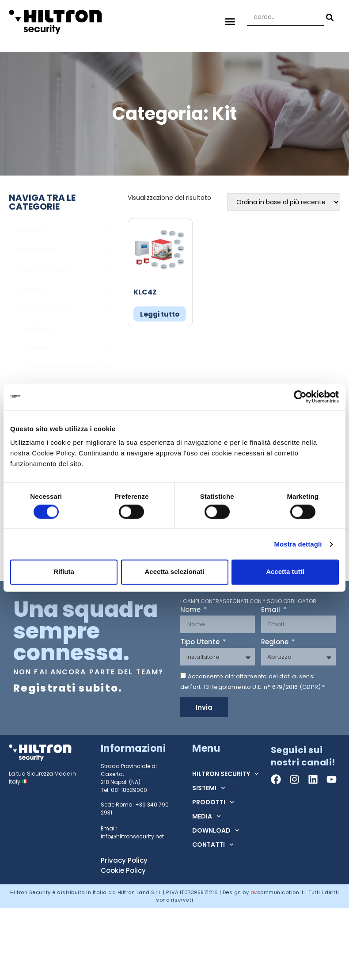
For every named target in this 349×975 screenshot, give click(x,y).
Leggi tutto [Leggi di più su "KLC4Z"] (159, 314)
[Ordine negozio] (283, 202)
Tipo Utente (200, 642)
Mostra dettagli (298, 544)
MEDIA (206, 816)
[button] (230, 21)
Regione (275, 642)
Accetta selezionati (174, 572)
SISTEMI (208, 788)
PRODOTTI (213, 802)
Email (271, 610)
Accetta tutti (285, 572)
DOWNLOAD (215, 830)
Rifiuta (63, 572)
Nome (191, 610)
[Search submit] (329, 17)
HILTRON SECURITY (225, 773)
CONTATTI (213, 844)
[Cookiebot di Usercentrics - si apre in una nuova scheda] (300, 396)
